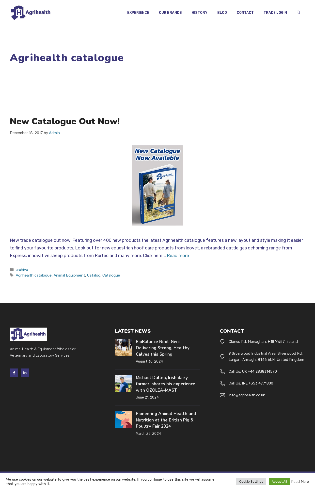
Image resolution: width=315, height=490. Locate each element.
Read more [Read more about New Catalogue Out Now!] (178, 255)
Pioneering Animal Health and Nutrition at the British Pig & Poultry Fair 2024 (166, 420)
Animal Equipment (69, 275)
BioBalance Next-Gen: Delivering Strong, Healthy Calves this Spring (162, 348)
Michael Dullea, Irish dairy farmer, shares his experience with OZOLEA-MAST (165, 384)
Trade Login (275, 13)
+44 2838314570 (262, 371)
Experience (138, 13)
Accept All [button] (279, 481)
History (199, 13)
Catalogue (111, 275)
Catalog (93, 275)
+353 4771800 (261, 383)
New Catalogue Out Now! (65, 121)
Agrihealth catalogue (34, 275)
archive (22, 269)
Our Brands (170, 13)
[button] (298, 12)
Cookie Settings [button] (251, 481)
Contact (245, 13)
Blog (222, 13)
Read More (300, 481)
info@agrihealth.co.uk (247, 395)
